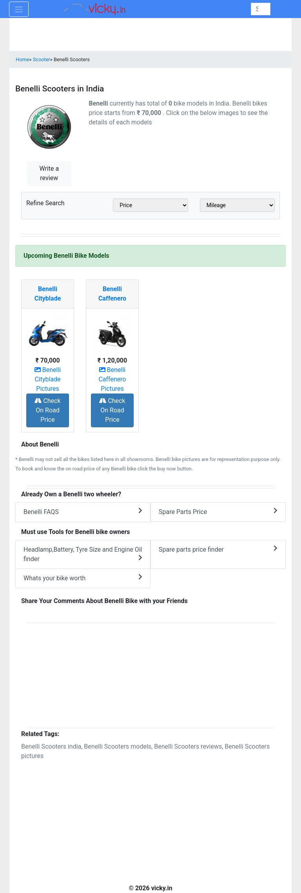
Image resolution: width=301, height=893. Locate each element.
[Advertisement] (150, 674)
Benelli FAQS (83, 511)
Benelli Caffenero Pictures (112, 379)
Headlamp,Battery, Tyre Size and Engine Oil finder (83, 554)
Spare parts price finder (218, 549)
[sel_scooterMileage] (237, 205)
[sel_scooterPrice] (150, 205)
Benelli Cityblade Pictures (47, 379)
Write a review (49, 173)
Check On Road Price (47, 410)
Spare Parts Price (218, 511)
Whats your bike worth (83, 578)
